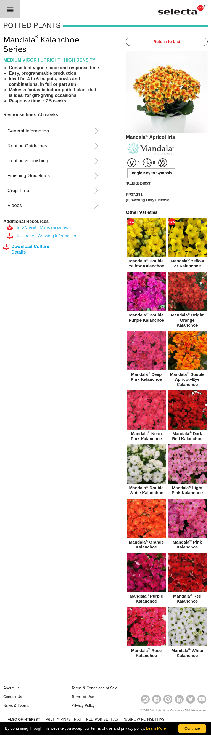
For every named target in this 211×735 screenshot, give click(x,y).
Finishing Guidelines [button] (28, 175)
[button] (10, 9)
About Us (11, 688)
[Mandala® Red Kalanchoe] (187, 579)
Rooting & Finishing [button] (27, 160)
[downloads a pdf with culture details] (30, 249)
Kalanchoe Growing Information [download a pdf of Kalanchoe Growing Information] (45, 236)
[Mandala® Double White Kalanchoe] (146, 471)
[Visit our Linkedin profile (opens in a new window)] (179, 699)
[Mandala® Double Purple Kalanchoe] (146, 298)
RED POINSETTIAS (102, 719)
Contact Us (12, 696)
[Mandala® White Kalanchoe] (187, 633)
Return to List (166, 41)
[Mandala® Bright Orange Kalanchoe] (187, 300)
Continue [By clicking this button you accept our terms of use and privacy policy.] (192, 728)
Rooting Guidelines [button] (27, 145)
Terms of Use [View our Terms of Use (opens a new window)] (83, 696)
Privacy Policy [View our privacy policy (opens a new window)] (83, 705)
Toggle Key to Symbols (151, 173)
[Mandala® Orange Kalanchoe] (146, 525)
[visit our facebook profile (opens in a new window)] (156, 699)
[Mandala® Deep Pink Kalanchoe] (146, 357)
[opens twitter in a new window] (190, 699)
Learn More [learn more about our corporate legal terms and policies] (156, 728)
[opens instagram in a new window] (145, 699)
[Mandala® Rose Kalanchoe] (146, 633)
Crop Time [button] (18, 190)
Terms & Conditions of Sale (94, 688)
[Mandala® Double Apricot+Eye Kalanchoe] (187, 360)
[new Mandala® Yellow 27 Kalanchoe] (187, 244)
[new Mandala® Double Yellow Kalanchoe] (146, 244)
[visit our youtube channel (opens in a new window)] (201, 699)
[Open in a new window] (167, 699)
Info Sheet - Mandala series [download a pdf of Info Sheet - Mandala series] (41, 227)
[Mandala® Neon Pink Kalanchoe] (146, 417)
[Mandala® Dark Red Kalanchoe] (187, 417)
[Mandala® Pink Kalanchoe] (187, 525)
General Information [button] (28, 131)
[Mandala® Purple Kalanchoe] (146, 579)
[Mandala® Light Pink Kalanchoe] (187, 471)
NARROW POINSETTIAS (143, 719)
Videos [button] (14, 205)
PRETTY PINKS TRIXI (63, 719)
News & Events (16, 705)
